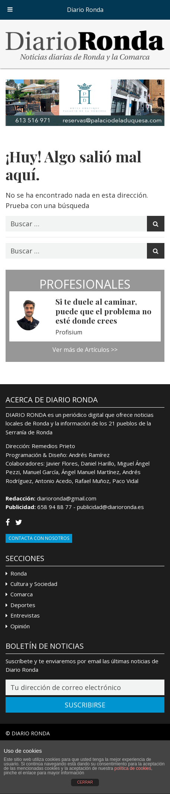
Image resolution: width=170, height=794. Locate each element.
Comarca (21, 594)
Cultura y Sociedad (33, 583)
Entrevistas (25, 615)
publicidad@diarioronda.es (110, 507)
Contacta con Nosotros (39, 538)
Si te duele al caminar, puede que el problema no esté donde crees (103, 310)
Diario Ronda (85, 10)
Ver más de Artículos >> (85, 350)
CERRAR (85, 782)
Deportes (22, 605)
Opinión (20, 626)
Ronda (18, 573)
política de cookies (133, 768)
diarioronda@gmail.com (66, 498)
